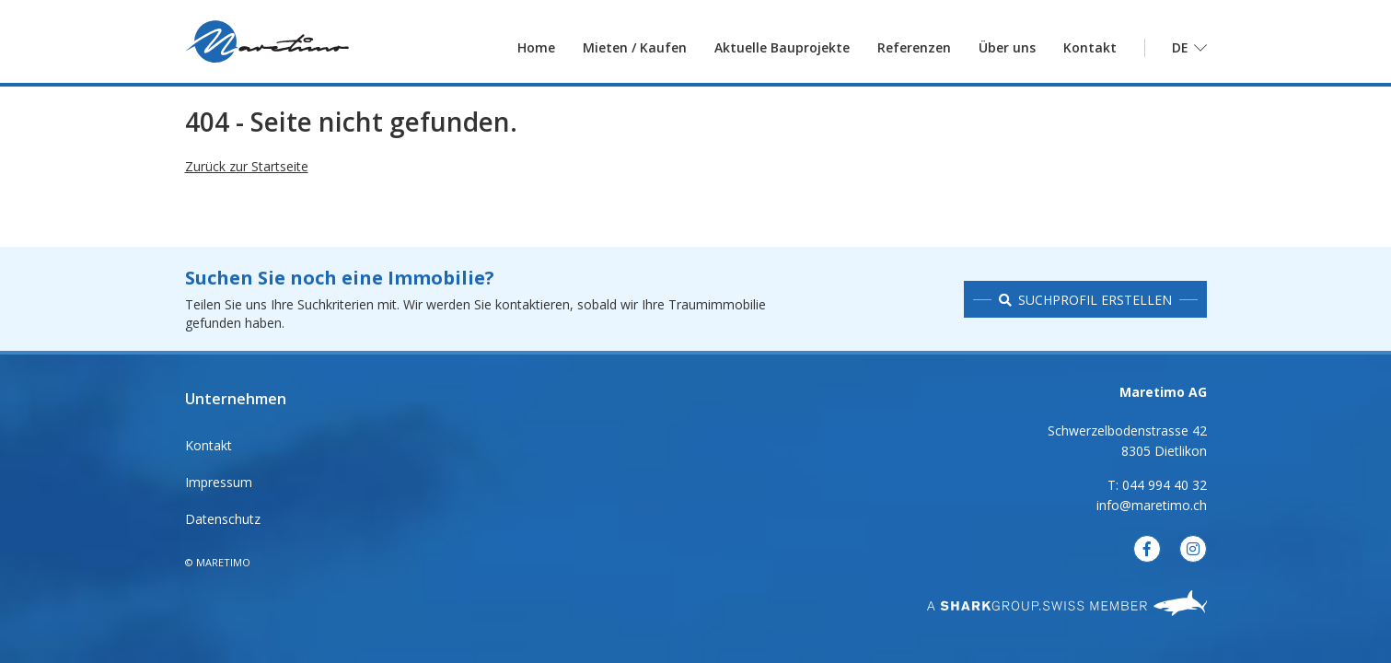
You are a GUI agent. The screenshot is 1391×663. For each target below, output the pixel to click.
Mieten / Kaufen (635, 50)
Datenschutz (223, 519)
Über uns (1007, 50)
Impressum (218, 482)
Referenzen (914, 50)
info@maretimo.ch (1151, 505)
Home (536, 50)
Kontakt (1090, 50)
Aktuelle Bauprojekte (782, 50)
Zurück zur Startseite (246, 175)
